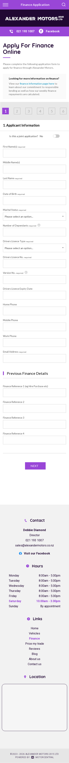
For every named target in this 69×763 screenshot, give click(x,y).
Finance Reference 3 (13, 417)
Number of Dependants (22, 225)
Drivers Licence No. (17, 257)
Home (34, 628)
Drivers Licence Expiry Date (17, 288)
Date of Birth (14, 193)
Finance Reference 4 (13, 433)
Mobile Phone (10, 320)
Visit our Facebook (34, 553)
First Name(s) (14, 146)
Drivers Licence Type (18, 241)
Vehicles (34, 633)
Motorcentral (42, 757)
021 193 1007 (25, 31)
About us (34, 659)
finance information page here (37, 83)
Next (34, 466)
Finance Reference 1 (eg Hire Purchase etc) (25, 386)
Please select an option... (19, 216)
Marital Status (14, 209)
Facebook (49, 31)
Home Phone (10, 304)
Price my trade (34, 643)
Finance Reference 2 (13, 401)
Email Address (14, 351)
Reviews (34, 649)
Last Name (12, 178)
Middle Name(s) (11, 162)
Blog (35, 654)
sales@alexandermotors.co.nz (34, 545)
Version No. (15, 272)
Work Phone (9, 336)
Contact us (34, 664)
